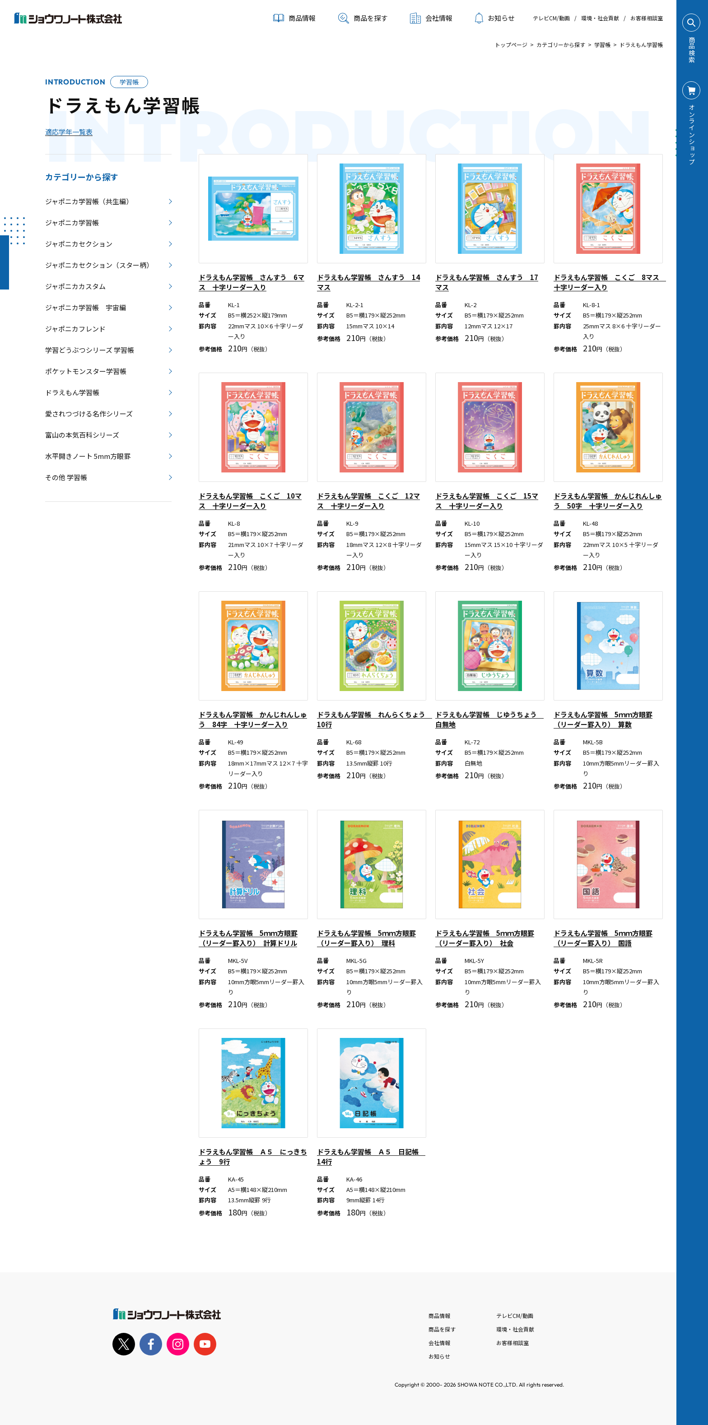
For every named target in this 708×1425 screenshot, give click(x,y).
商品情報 (439, 1315)
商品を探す (362, 18)
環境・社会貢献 (600, 18)
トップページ (511, 44)
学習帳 (602, 44)
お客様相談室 (646, 18)
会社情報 (439, 1342)
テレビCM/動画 (551, 18)
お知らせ (495, 18)
